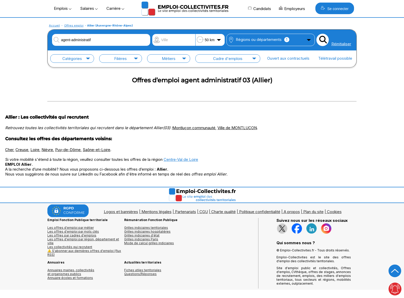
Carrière (115, 8)
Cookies (334, 211)
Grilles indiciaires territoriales (146, 228)
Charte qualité (223, 211)
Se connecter (334, 8)
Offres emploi (73, 25)
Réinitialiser (341, 43)
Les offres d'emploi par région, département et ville (83, 241)
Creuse (21, 149)
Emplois (62, 8)
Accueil (54, 25)
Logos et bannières (121, 211)
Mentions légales (156, 211)
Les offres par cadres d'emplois (71, 235)
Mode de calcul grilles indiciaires (149, 243)
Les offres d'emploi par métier (70, 228)
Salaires (89, 8)
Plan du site (313, 211)
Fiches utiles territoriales (142, 270)
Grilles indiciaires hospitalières (147, 231)
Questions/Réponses (140, 274)
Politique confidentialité (259, 211)
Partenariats (185, 211)
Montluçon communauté (193, 127)
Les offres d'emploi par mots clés (73, 231)
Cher (9, 149)
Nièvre (47, 149)
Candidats (259, 8)
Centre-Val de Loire (181, 159)
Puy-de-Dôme (68, 149)
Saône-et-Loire (96, 149)
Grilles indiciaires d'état (141, 235)
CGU (203, 211)
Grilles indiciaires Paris (141, 239)
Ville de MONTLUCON (237, 127)
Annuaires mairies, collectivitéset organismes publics (70, 272)
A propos (292, 211)
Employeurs (292, 8)
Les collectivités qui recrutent (69, 247)
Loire (34, 149)
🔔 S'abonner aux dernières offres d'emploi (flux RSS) (84, 253)
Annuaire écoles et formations (70, 278)
